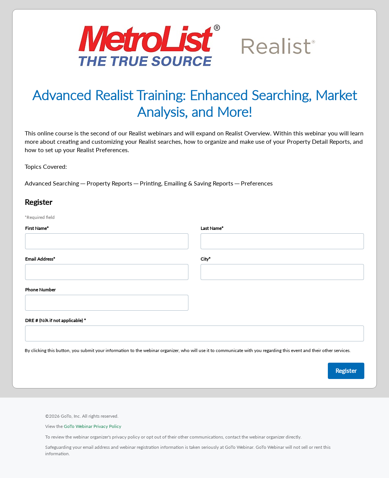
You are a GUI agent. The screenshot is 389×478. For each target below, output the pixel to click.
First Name (36, 228)
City (205, 259)
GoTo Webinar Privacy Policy (92, 426)
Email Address (39, 259)
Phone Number (40, 289)
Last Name (211, 228)
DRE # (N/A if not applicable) (54, 320)
